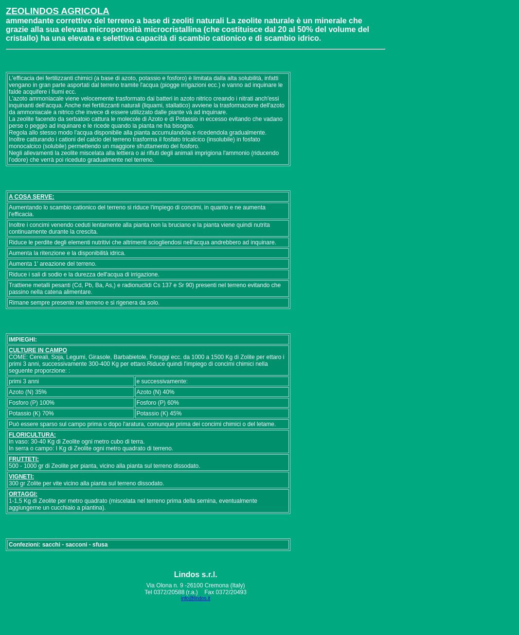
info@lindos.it (195, 598)
